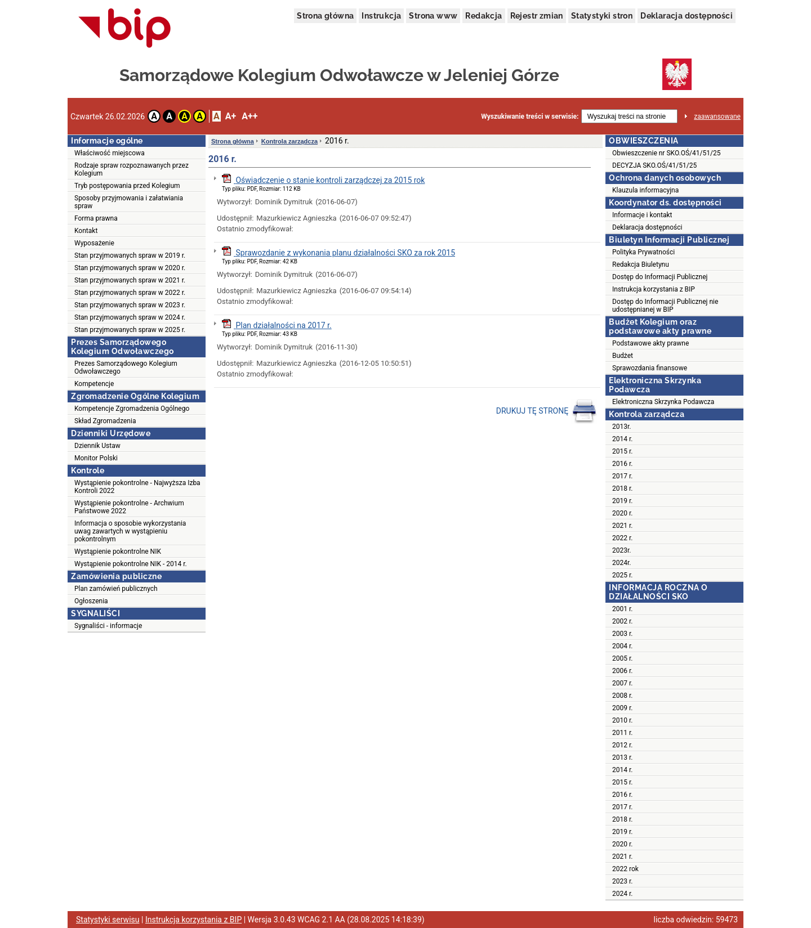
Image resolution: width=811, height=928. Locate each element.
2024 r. (622, 894)
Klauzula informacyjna (645, 190)
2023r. (621, 550)
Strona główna (325, 15)
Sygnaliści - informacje (108, 626)
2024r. (621, 563)
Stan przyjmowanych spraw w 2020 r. (129, 268)
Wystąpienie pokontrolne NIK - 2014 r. (130, 564)
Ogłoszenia (91, 601)
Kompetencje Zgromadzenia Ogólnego (131, 409)
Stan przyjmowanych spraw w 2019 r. (129, 255)
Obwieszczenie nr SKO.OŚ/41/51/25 (666, 153)
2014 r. (622, 439)
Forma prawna (96, 218)
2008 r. (622, 696)
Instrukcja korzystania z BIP (653, 289)
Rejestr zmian (536, 15)
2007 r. (622, 683)
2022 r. (622, 538)
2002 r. (622, 621)
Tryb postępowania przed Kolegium (127, 186)
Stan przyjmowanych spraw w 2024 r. (129, 317)
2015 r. (622, 451)
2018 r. (622, 488)
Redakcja (483, 15)
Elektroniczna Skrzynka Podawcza (663, 402)
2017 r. (622, 476)
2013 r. (622, 757)
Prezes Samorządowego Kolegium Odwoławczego (125, 367)
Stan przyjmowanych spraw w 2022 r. (129, 293)
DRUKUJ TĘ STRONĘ (546, 411)
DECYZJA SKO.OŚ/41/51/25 (654, 165)
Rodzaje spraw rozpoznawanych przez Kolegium (131, 169)
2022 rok (625, 869)
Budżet (622, 356)
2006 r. (622, 671)
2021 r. (622, 526)
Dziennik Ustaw (97, 446)
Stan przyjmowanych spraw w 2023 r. (129, 305)
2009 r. (622, 708)
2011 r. (622, 733)
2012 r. (622, 745)
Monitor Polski (96, 458)
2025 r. (622, 575)
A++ (249, 116)
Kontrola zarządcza (289, 141)
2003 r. (622, 634)
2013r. (621, 427)
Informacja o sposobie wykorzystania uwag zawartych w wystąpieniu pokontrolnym (130, 531)
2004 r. (622, 646)
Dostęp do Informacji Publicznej (659, 277)
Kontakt (85, 231)
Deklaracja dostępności (686, 15)
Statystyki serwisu (108, 919)
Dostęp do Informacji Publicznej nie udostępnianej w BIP (665, 305)
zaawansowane (717, 116)
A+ (230, 116)
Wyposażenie (94, 243)
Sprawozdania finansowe (649, 368)
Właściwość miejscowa (109, 153)
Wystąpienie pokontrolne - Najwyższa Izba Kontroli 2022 (137, 487)
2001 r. (622, 609)
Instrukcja (381, 15)
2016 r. (622, 464)
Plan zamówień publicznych (116, 589)
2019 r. (622, 501)
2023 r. (622, 881)
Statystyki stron (601, 15)
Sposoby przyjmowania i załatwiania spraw (128, 202)
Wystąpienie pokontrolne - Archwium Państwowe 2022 (129, 507)
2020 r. (622, 513)
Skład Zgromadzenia (105, 421)
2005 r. (622, 658)
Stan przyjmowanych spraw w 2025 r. (129, 330)
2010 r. (622, 720)
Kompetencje (94, 384)
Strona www (433, 15)
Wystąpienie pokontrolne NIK (117, 551)
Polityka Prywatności (643, 252)
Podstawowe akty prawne (650, 343)
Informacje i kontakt (642, 215)
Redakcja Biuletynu (640, 264)
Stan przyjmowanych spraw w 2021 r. (129, 280)
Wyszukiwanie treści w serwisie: (529, 116)
